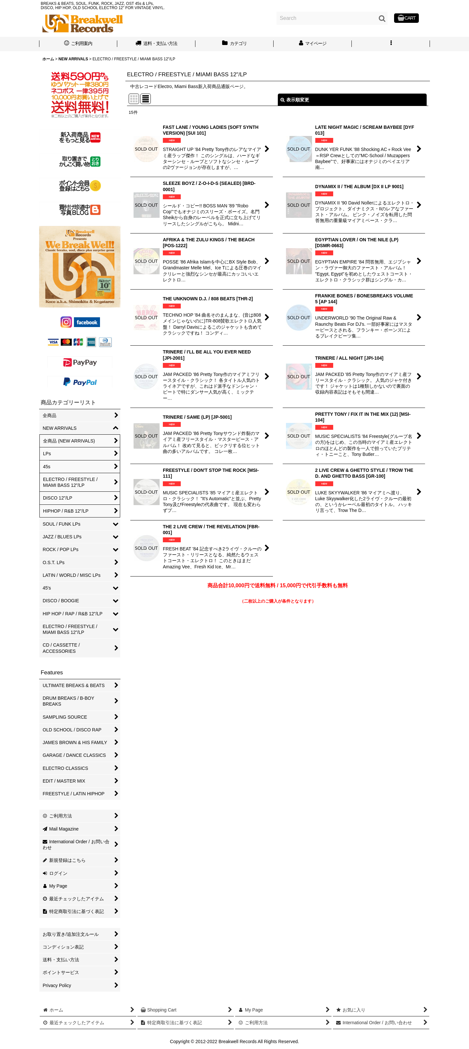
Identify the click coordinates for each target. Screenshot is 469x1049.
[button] (391, 44)
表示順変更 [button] (294, 99)
